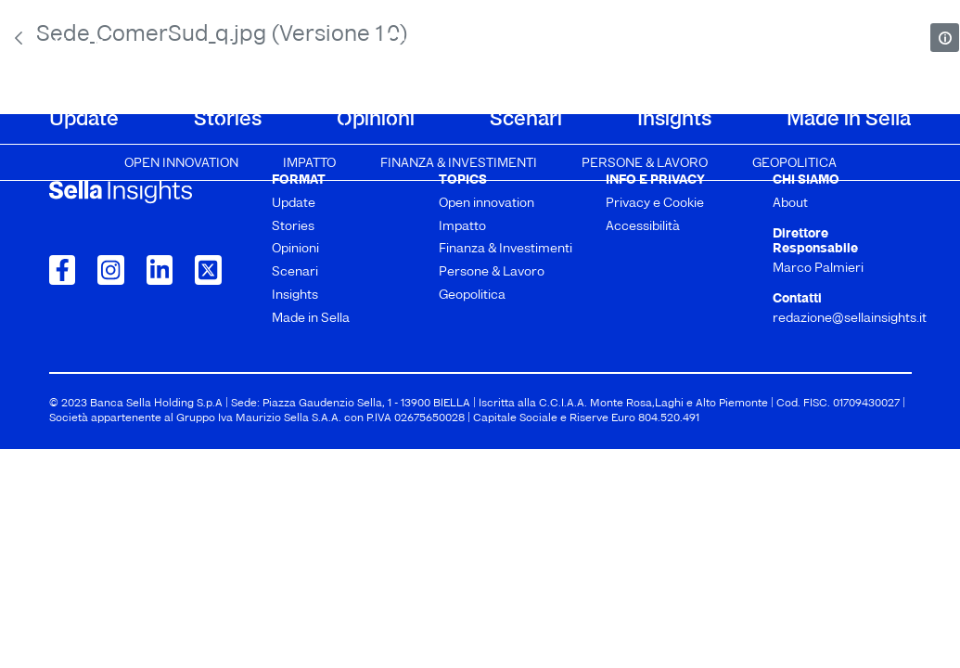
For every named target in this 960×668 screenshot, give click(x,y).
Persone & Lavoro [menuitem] (645, 164)
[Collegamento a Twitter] (208, 270)
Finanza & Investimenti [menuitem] (458, 164)
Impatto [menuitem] (309, 164)
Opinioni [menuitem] (376, 120)
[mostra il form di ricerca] (902, 46)
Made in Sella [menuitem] (849, 120)
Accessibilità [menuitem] (643, 227)
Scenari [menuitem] (526, 120)
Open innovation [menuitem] (181, 164)
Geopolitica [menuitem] (794, 164)
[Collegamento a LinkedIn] (160, 270)
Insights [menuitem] (674, 120)
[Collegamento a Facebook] (62, 270)
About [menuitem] (790, 204)
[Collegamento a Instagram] (110, 270)
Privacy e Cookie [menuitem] (655, 204)
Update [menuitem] (84, 120)
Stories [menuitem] (228, 120)
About (77, 47)
